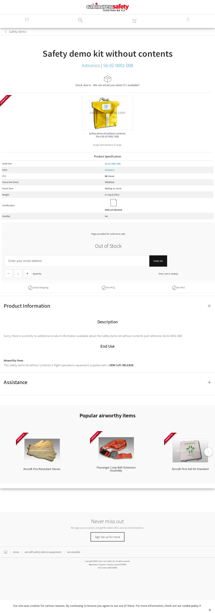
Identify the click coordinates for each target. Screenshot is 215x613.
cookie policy (190, 606)
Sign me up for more (107, 537)
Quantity (37, 273)
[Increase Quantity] (27, 274)
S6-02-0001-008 (112, 163)
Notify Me (158, 261)
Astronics (109, 169)
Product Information (107, 305)
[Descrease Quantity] (9, 274)
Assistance (107, 382)
